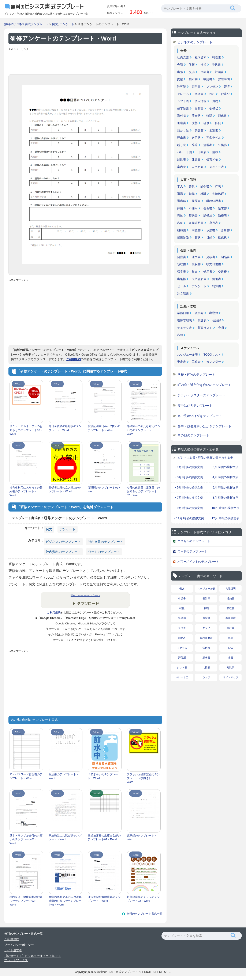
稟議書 (199, 94)
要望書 (213, 130)
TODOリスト (212, 354)
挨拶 (203, 64)
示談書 (210, 230)
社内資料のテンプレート (63, 552)
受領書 (199, 108)
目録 (209, 237)
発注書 (181, 257)
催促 (218, 123)
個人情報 (200, 101)
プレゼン (212, 86)
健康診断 (183, 237)
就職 (203, 193)
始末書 (222, 208)
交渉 (192, 72)
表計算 (199, 130)
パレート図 (184, 152)
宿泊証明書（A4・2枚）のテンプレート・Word (104, 428)
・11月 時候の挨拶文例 (188, 518)
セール (181, 286)
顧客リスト (205, 327)
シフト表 (183, 101)
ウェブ (206, 677)
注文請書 (183, 293)
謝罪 (215, 152)
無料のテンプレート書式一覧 (144, 913)
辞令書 (204, 186)
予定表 (181, 361)
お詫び (225, 94)
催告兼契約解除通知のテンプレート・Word (104, 898)
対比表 (181, 159)
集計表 (202, 320)
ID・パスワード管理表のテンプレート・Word (26, 776)
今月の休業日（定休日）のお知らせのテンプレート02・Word (143, 491)
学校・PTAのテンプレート (196, 374)
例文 (55, 24)
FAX (230, 647)
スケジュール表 (187, 354)
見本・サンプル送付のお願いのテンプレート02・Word (26, 839)
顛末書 (222, 115)
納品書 (225, 257)
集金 (195, 271)
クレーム (183, 94)
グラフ (206, 628)
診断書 (225, 230)
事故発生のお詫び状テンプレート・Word (65, 837)
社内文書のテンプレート (105, 541)
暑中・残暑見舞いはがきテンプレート (204, 426)
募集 (192, 186)
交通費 (222, 271)
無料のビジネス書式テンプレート (26, 24)
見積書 (210, 257)
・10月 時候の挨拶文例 (224, 508)
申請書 (207, 79)
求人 (180, 186)
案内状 (181, 167)
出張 (180, 72)
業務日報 (183, 313)
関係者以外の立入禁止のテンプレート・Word (65, 489)
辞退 (195, 145)
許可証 (181, 86)
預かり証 (183, 130)
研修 (206, 123)
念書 (230, 657)
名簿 (180, 335)
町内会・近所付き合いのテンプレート (204, 385)
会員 (221, 327)
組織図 (181, 230)
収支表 (181, 271)
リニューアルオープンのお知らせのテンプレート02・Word (26, 430)
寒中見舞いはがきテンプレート (200, 416)
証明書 (196, 86)
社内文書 (183, 57)
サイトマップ (230, 677)
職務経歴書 (213, 201)
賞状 (198, 237)
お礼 (212, 94)
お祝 (215, 101)
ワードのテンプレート (104, 552)
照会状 (196, 115)
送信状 (196, 137)
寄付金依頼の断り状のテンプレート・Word (65, 428)
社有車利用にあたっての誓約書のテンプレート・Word (26, 491)
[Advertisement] (85, 61)
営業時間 (224, 79)
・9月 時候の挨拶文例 (188, 508)
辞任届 (207, 215)
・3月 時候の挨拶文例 (188, 477)
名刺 (180, 223)
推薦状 (222, 237)
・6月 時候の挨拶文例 (224, 487)
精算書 (216, 286)
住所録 (216, 320)
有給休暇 (218, 193)
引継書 (181, 123)
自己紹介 (198, 167)
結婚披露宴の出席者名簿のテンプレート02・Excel (104, 837)
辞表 (218, 186)
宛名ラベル (213, 137)
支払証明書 (199, 279)
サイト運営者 (13, 950)
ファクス (182, 647)
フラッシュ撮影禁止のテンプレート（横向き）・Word (143, 778)
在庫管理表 (184, 320)
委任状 (213, 108)
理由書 (181, 137)
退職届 (181, 201)
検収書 (196, 264)
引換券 (222, 145)
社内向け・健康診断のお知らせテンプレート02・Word (26, 900)
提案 (180, 79)
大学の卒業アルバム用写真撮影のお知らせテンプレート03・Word (65, 900)
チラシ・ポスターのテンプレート (201, 395)
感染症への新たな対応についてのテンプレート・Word (143, 430)
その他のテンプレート (193, 435)
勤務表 (222, 215)
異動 (180, 215)
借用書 (207, 271)
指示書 (193, 79)
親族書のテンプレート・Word (64, 776)
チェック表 (184, 327)
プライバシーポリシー (19, 944)
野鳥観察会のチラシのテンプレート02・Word (143, 898)
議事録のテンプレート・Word (142, 837)
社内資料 (200, 57)
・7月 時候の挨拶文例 (188, 497)
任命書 (207, 208)
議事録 (199, 313)
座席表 (213, 223)
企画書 (204, 72)
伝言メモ (212, 159)
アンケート (67, 24)
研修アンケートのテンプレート (85, 595)
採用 (180, 208)
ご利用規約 (73, 359)
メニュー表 (216, 167)
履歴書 (196, 201)
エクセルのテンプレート (194, 541)
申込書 (216, 64)
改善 (195, 123)
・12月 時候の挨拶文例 (224, 518)
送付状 (181, 115)
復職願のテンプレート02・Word (104, 489)
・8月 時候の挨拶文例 (224, 497)
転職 (192, 193)
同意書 (196, 230)
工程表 (196, 361)
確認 (209, 115)
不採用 (193, 208)
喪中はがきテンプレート (195, 405)
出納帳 (181, 279)
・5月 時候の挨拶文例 (188, 487)
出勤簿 (213, 313)
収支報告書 (213, 264)
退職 (180, 193)
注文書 (196, 257)
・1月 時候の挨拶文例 (188, 467)
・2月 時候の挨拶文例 (224, 467)
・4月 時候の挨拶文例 (224, 477)
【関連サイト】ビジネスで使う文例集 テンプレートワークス (32, 958)
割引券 (216, 279)
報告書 (216, 57)
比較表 (202, 152)
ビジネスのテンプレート (63, 541)
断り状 (181, 145)
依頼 (192, 64)
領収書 (181, 264)
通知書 (230, 598)
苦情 (227, 86)
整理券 (207, 145)
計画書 (219, 72)
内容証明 (231, 588)
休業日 (196, 159)
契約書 (193, 215)
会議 (180, 64)
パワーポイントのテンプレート (198, 561)
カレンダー (213, 361)
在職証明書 (196, 223)
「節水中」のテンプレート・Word (103, 776)
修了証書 (183, 108)
